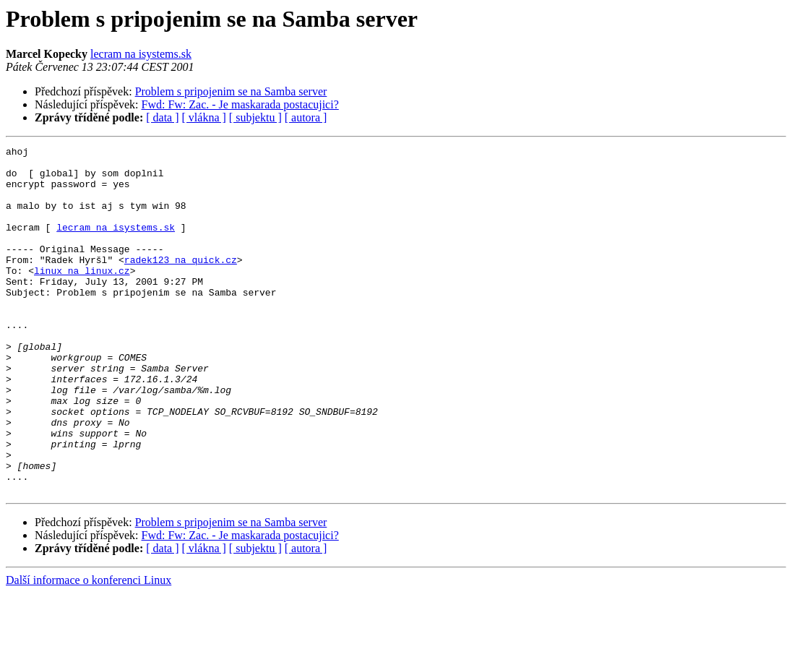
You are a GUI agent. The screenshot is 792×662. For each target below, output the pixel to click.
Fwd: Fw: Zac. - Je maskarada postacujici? (240, 104)
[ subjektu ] (255, 117)
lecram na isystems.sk (140, 54)
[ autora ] (306, 117)
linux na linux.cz (82, 296)
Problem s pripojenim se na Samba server (231, 91)
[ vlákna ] (204, 117)
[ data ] (162, 117)
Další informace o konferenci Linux (88, 649)
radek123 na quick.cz (180, 283)
